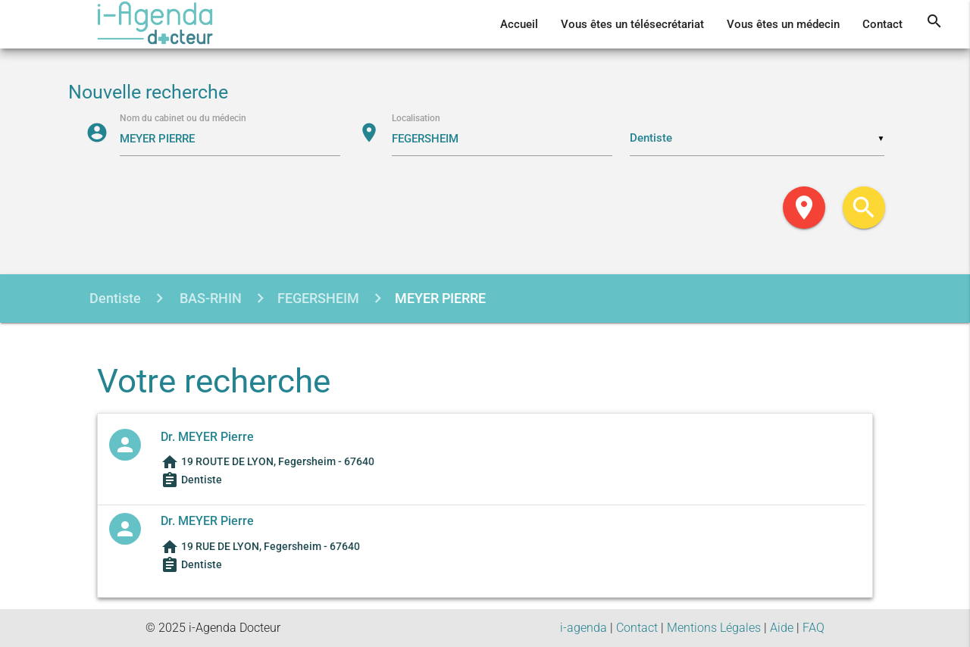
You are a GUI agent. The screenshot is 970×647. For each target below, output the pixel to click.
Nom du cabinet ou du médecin (183, 118)
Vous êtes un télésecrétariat (632, 24)
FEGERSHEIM (318, 298)
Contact (882, 24)
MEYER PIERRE (440, 298)
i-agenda (583, 627)
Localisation (416, 118)
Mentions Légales (714, 627)
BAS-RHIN (209, 298)
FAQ (813, 627)
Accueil (519, 24)
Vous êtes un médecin (783, 24)
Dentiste (115, 298)
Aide (781, 627)
